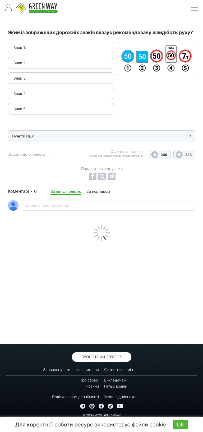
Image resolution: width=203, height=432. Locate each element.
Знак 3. (20, 78)
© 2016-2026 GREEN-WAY (101, 415)
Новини (92, 386)
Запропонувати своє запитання (71, 369)
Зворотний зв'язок (101, 357)
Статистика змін (118, 369)
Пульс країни (115, 386)
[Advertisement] (101, 291)
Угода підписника (119, 397)
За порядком (98, 191)
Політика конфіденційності (75, 397)
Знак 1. (19, 47)
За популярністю (65, 191)
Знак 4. (20, 93)
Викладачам (115, 380)
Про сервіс (89, 380)
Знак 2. (19, 63)
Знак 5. (20, 109)
